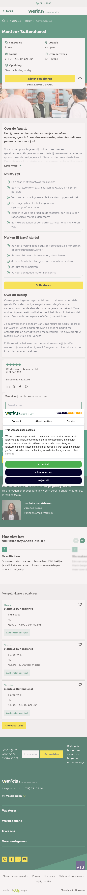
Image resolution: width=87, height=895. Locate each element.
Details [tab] (71, 421)
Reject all (43, 480)
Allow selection (43, 472)
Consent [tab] (16, 421)
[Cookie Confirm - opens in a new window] (69, 413)
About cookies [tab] (43, 421)
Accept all (43, 464)
